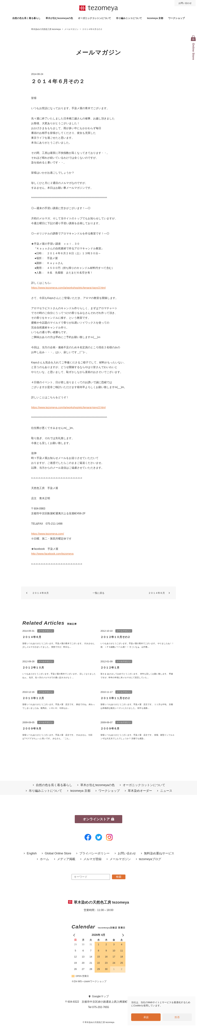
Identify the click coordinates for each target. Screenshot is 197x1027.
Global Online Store (58, 853)
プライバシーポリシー (94, 853)
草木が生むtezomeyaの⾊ (59, 18)
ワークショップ (176, 18)
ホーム (44, 859)
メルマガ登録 (92, 859)
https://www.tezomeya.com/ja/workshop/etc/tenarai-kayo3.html (68, 287)
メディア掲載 (66, 859)
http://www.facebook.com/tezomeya (52, 553)
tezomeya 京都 (155, 18)
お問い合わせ (185, 3)
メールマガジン (120, 859)
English (32, 853)
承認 (146, 1017)
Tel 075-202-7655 (98, 1007)
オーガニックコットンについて (94, 18)
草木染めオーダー (140, 790)
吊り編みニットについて (129, 18)
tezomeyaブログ (150, 859)
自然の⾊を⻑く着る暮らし (26, 18)
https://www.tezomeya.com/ (47, 533)
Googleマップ (100, 996)
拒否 (177, 1017)
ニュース (166, 790)
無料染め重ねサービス (159, 853)
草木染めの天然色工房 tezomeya (98, 8)
